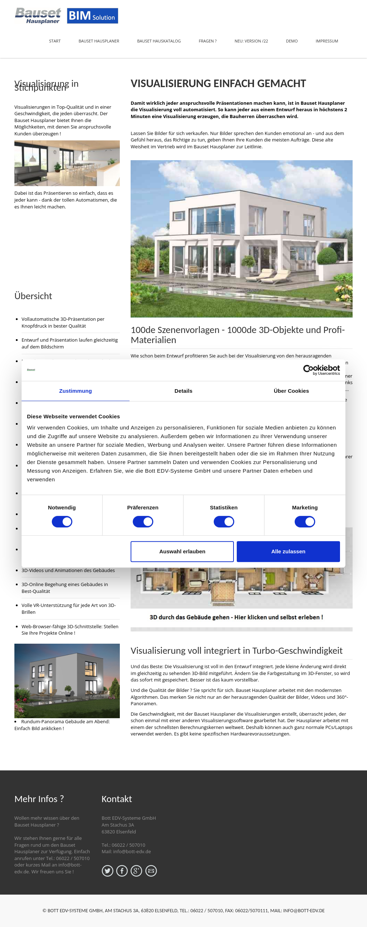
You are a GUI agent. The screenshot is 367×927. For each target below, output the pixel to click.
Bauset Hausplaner (98, 41)
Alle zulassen (288, 551)
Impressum (327, 41)
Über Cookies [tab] (291, 391)
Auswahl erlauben (182, 551)
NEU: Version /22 (251, 41)
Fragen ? (208, 41)
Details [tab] (183, 391)
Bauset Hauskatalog (159, 41)
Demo (292, 41)
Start (55, 41)
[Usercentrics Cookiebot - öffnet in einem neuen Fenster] (308, 370)
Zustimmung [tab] (75, 391)
